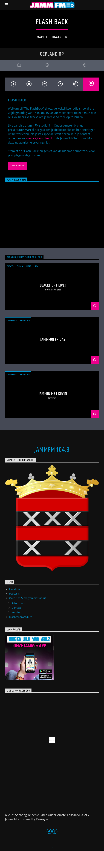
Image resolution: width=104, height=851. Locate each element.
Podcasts (14, 593)
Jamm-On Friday (52, 339)
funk (20, 266)
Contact (16, 607)
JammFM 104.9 (52, 450)
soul (38, 266)
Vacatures (18, 612)
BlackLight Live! (53, 285)
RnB (28, 266)
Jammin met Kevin (53, 394)
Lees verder (17, 165)
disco (10, 266)
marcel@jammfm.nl (39, 138)
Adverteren (18, 603)
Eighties (25, 320)
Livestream (15, 589)
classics (12, 320)
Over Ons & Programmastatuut (27, 598)
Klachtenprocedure (20, 617)
